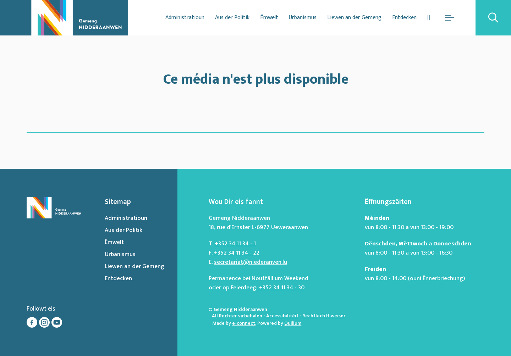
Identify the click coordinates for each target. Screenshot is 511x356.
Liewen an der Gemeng (354, 17)
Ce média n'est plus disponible (255, 78)
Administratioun (184, 17)
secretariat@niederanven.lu (250, 262)
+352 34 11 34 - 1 (235, 244)
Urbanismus (303, 17)
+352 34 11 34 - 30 (281, 288)
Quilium (292, 323)
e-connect (243, 323)
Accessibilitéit (282, 316)
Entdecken (404, 17)
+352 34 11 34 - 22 (236, 253)
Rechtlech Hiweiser (324, 316)
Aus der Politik (232, 17)
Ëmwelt (269, 17)
